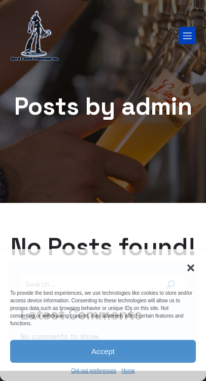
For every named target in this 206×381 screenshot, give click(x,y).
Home (128, 370)
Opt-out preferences (93, 370)
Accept (103, 351)
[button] (191, 268)
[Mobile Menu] (187, 35)
